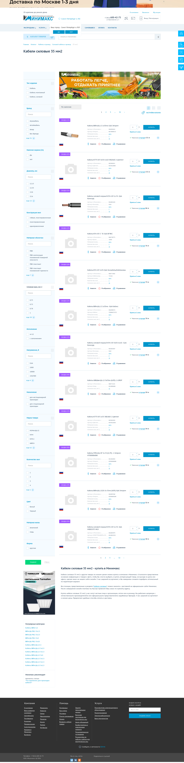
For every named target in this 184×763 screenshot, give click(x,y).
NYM (31, 436)
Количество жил (33, 461)
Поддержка (63, 709)
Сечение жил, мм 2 (34, 288)
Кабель (32, 89)
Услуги (42, 28)
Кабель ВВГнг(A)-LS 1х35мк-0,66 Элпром (103, 127)
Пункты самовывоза (66, 717)
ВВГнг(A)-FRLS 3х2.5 (32, 636)
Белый (32, 508)
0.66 (31, 364)
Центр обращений (81, 723)
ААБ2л (32, 444)
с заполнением (36, 340)
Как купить (63, 712)
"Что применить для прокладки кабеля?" (37, 683)
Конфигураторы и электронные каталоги (81, 728)
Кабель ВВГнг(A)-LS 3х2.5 (34, 649)
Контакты (112, 28)
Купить (151, 128)
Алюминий (34, 529)
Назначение (31, 393)
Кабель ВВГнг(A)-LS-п (33, 646)
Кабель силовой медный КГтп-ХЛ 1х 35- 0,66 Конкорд (104, 198)
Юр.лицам (156, 12)
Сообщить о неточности (92, 748)
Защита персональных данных (80, 711)
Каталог (33, 44)
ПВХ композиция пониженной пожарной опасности (39, 258)
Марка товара (32, 419)
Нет (71, 32)
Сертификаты (29, 717)
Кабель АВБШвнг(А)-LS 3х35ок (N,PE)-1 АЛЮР (104, 381)
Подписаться (144, 717)
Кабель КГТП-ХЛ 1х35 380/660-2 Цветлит (103, 418)
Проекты (43, 720)
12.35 (32, 189)
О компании (134, 12)
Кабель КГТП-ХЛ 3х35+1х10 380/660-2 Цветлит (105, 161)
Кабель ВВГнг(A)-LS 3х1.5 (34, 653)
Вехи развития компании (29, 713)
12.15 (32, 185)
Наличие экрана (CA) (35, 151)
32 (120, 113)
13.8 (31, 193)
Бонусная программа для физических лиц (81, 718)
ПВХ (31, 252)
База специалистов (101, 719)
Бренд (29, 109)
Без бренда (34, 135)
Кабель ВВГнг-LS (31, 629)
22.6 (31, 197)
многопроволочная (37, 223)
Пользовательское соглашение (81, 734)
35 (109, 139)
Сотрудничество (29, 728)
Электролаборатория (102, 717)
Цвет (29, 503)
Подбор (33, 563)
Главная (26, 44)
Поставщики (28, 719)
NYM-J (32, 440)
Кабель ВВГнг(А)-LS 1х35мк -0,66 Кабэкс (102, 307)
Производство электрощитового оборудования (106, 710)
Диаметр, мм (32, 172)
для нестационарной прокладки (38, 399)
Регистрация (153, 18)
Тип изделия (32, 84)
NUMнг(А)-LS (34, 432)
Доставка (62, 714)
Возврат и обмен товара (65, 724)
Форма (29, 545)
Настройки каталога (149, 113)
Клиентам (27, 722)
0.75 (31, 305)
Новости (43, 712)
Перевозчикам (29, 725)
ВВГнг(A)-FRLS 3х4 (32, 639)
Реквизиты (44, 709)
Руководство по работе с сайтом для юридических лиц (82, 740)
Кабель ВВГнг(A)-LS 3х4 (34, 656)
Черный (33, 512)
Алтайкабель (35, 126)
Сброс (47, 563)
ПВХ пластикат (35, 265)
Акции (42, 723)
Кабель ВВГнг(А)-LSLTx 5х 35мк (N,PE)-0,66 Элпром (106, 492)
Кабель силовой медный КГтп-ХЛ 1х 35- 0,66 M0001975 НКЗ (104, 529)
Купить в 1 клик (135, 133)
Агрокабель (34, 122)
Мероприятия (45, 717)
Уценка (42, 726)
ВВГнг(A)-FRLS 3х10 (32, 643)
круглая (33, 549)
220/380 (33, 377)
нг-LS (32, 335)
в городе (142, 139)
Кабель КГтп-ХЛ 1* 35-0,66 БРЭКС (100, 235)
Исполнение (32, 330)
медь (32, 533)
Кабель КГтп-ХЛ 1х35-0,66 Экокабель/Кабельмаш (106, 271)
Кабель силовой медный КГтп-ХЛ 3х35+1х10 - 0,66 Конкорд (106, 345)
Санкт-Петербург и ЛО (70, 19)
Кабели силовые (100, 587)
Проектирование (101, 714)
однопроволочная (37, 227)
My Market (43, 729)
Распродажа (29, 28)
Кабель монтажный (37, 94)
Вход (146, 18)
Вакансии (145, 12)
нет (31, 160)
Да (59, 32)
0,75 (31, 301)
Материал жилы (33, 524)
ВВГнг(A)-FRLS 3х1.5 (32, 632)
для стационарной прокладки (37, 406)
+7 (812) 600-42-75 (37, 757)
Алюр (32, 131)
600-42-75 (113, 17)
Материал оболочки (35, 239)
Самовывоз (90, 28)
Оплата (101, 28)
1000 (32, 368)
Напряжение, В (33, 351)
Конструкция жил (34, 214)
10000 (32, 373)
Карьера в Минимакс (27, 732)
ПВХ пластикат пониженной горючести (39, 270)
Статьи (42, 714)
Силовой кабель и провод (61, 44)
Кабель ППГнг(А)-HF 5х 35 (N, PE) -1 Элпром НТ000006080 (104, 455)
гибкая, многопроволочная (40, 219)
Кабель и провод (44, 44)
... (114, 113)
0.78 (31, 310)
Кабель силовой (36, 98)
